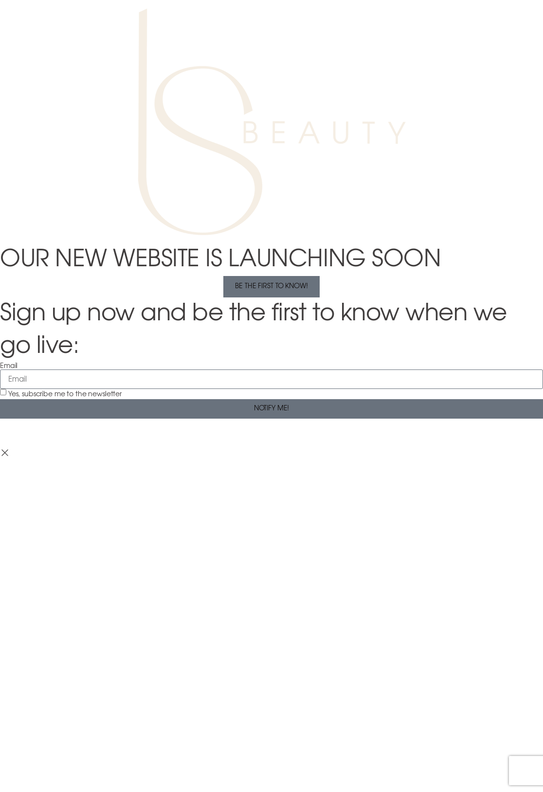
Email (9, 366)
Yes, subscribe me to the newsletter (65, 394)
